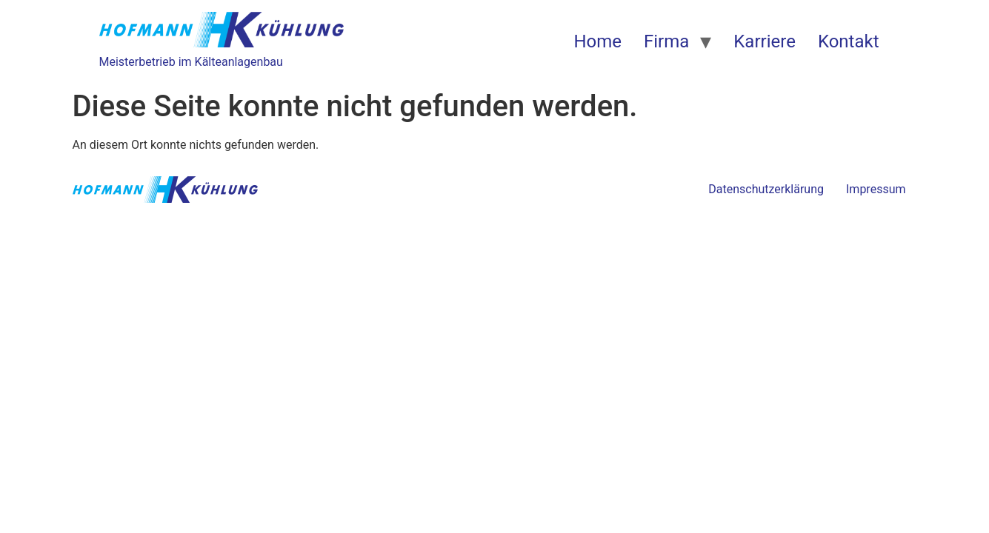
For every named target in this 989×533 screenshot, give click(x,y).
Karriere (764, 41)
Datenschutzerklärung (766, 189)
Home (597, 41)
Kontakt (848, 41)
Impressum (876, 189)
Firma (666, 41)
